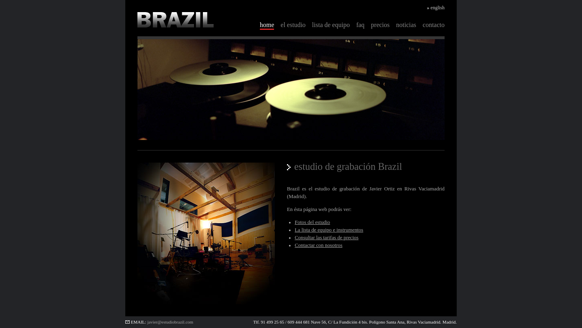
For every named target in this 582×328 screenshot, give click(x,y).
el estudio (293, 24)
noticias (406, 24)
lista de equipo (331, 24)
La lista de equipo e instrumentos (329, 230)
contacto (434, 24)
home (267, 24)
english (437, 7)
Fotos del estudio (312, 222)
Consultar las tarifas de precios (326, 237)
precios (380, 24)
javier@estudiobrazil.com (170, 322)
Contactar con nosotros (318, 245)
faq (360, 24)
